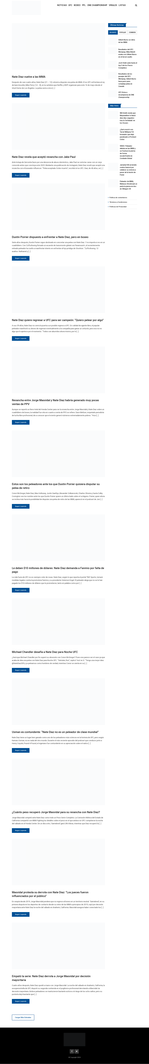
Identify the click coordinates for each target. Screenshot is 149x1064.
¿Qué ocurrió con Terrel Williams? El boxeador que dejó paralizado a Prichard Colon (128, 134)
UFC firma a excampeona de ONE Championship (126, 94)
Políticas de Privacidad (117, 207)
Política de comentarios (118, 198)
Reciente (113, 32)
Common (132, 32)
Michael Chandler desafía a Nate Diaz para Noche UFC (45, 652)
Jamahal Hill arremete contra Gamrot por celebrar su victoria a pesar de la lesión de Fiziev (128, 170)
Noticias (62, 5)
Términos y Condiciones (118, 202)
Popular (122, 32)
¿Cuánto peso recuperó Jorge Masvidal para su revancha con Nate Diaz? (56, 812)
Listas (122, 5)
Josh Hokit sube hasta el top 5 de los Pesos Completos (127, 65)
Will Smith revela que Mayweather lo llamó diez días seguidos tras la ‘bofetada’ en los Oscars (128, 118)
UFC (70, 5)
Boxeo (77, 5)
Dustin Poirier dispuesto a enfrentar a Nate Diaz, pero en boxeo (50, 237)
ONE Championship (97, 5)
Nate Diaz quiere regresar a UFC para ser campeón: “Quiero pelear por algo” (58, 320)
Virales (113, 5)
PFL (84, 5)
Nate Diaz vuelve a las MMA (28, 76)
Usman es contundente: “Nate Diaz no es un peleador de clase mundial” (55, 732)
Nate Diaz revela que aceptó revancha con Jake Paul (44, 156)
